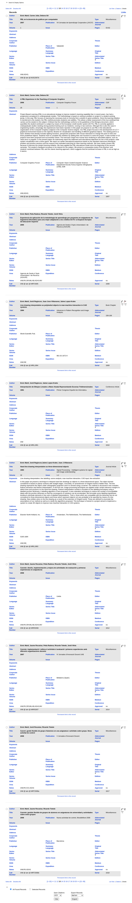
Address (12, 37)
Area (11, 71)
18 (71, 8)
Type (97, 19)
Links (123, 12)
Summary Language (49, 52)
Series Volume (12, 64)
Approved (99, 74)
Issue (48, 28)
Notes (11, 74)
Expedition (50, 71)
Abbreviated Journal (99, 24)
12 (57, 8)
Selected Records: (39, 889)
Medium (98, 68)
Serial (97, 78)
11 (55, 8)
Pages (97, 28)
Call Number (12, 79)
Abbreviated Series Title (99, 57)
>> (78, 8)
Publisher (13, 46)
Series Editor (11, 57)
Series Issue (50, 63)
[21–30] (82, 8)
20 (76, 8)
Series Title (50, 56)
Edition (97, 63)
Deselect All (17, 8)
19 (74, 8)
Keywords (13, 31)
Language (13, 51)
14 (62, 8)
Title (11, 19)
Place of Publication (50, 47)
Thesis (97, 41)
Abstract (12, 34)
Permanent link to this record (66, 82)
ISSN (11, 68)
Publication (50, 23)
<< (53, 8)
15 (64, 8)
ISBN (48, 68)
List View (111, 8)
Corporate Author (13, 42)
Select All (8, 8)
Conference (99, 71)
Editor (97, 46)
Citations (118, 8)
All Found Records (19, 889)
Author (12, 16)
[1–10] (49, 8)
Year (11, 23)
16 (67, 8)
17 (69, 8)
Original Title (98, 52)
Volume (12, 28)
